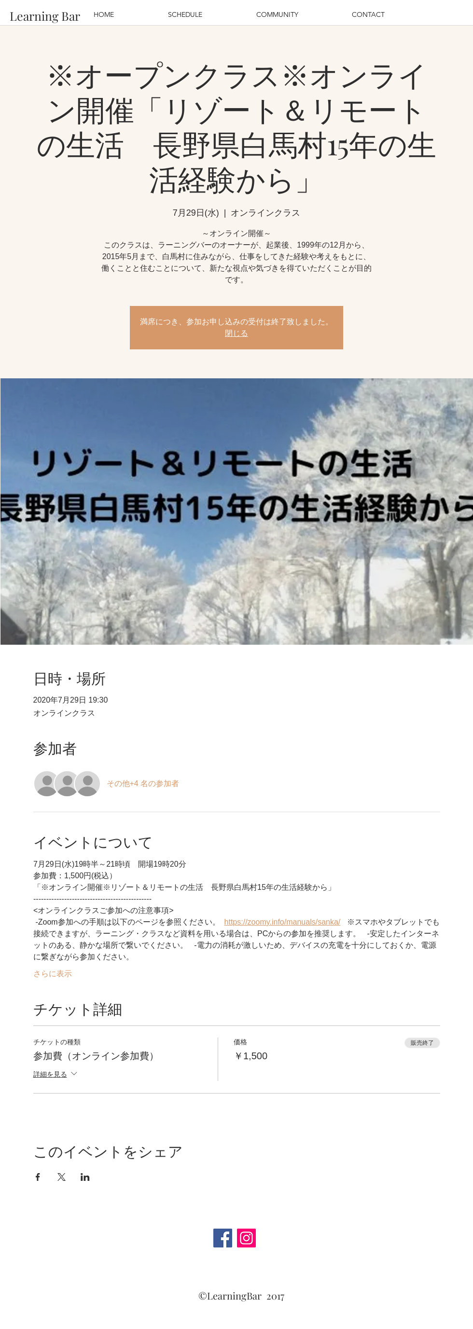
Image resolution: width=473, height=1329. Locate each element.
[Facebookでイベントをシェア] (37, 1177)
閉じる (236, 333)
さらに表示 (52, 973)
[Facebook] (222, 1238)
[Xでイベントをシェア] (61, 1177)
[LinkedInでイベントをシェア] (85, 1177)
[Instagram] (246, 1238)
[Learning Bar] (45, 15)
